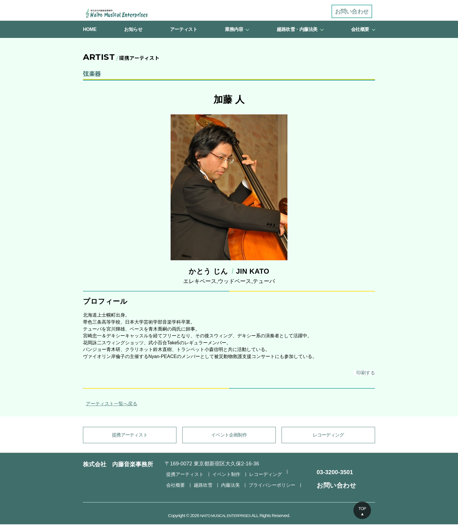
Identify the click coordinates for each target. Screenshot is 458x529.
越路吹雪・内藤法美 (297, 33)
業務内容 (234, 33)
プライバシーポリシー (236, 485)
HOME (89, 33)
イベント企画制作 (229, 441)
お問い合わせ (352, 11)
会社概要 (360, 33)
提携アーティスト (130, 441)
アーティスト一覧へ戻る (110, 409)
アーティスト (183, 33)
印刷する (358, 378)
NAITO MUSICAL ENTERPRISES (225, 520)
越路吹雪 (174, 485)
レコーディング (328, 441)
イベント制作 (220, 477)
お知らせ (133, 33)
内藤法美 (199, 485)
